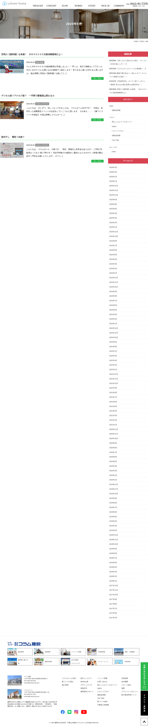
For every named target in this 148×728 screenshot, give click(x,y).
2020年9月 (113, 443)
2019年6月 (113, 512)
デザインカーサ (86, 685)
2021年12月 (113, 374)
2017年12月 (113, 585)
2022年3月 (113, 365)
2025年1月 (113, 227)
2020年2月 (113, 475)
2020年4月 (113, 466)
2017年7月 (113, 608)
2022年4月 (113, 360)
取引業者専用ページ (128, 695)
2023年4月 (113, 314)
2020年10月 (113, 438)
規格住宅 (84, 688)
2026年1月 (113, 181)
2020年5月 (113, 461)
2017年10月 (113, 595)
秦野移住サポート (87, 691)
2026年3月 (113, 172)
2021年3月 (113, 415)
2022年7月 (113, 351)
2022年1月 (113, 369)
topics (114, 126)
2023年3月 (113, 319)
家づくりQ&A (102, 701)
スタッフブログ (118, 131)
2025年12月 (113, 186)
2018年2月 (113, 576)
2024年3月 (113, 264)
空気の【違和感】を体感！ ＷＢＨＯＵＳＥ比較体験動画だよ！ (32, 54)
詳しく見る (97, 78)
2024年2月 (113, 268)
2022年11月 (113, 333)
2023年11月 (113, 282)
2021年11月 (113, 379)
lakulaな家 (84, 682)
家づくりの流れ (68, 682)
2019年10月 (113, 494)
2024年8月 (113, 241)
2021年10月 (113, 383)
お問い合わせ (102, 682)
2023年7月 (113, 301)
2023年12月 (113, 278)
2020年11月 (113, 434)
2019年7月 (113, 507)
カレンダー (113, 147)
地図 (123, 688)
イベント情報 (102, 678)
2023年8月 (113, 296)
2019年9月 (113, 498)
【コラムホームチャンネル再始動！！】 (132, 69)
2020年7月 (113, 452)
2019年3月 (113, 526)
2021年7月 (113, 397)
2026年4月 (113, 167)
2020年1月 (113, 480)
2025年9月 (113, 200)
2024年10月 (113, 236)
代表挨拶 (124, 678)
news (111, 106)
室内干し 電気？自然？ (13, 137)
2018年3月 (113, 572)
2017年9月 (113, 599)
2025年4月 (113, 213)
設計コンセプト (86, 678)
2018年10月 (113, 544)
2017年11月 (113, 590)
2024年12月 (113, 232)
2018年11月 (113, 540)
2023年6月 (113, 305)
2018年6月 (113, 562)
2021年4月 (113, 411)
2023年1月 (113, 324)
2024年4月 (113, 259)
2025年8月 (113, 204)
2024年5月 (113, 255)
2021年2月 (113, 420)
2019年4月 (113, 521)
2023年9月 (113, 291)
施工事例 (65, 685)
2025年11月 (113, 190)
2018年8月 (113, 553)
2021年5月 (113, 406)
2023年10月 (113, 287)
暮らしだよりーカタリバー (122, 122)
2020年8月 (113, 448)
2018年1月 (113, 581)
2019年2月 (113, 530)
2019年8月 (113, 503)
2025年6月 (113, 209)
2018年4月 (113, 567)
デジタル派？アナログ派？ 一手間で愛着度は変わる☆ (27, 96)
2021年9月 (113, 388)
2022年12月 (113, 328)
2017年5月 (113, 618)
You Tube (115, 140)
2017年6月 (113, 613)
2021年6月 (113, 402)
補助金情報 (116, 110)
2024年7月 (113, 245)
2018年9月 (113, 549)
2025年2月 (113, 222)
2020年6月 (113, 457)
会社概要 (124, 682)
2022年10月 (113, 337)
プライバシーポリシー (129, 691)
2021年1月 (113, 425)
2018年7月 (113, 558)
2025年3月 (113, 218)
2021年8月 (113, 392)
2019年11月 (113, 489)
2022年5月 (113, 356)
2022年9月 (113, 342)
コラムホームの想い (69, 678)
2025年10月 (113, 195)
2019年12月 (113, 484)
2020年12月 (113, 429)
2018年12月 (113, 535)
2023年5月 (113, 310)
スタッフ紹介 (126, 685)
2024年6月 (113, 250)
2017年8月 (113, 604)
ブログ (111, 117)
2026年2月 (113, 177)
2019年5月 (113, 517)
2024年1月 (113, 273)
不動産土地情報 (103, 705)
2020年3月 (113, 471)
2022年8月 (113, 346)
